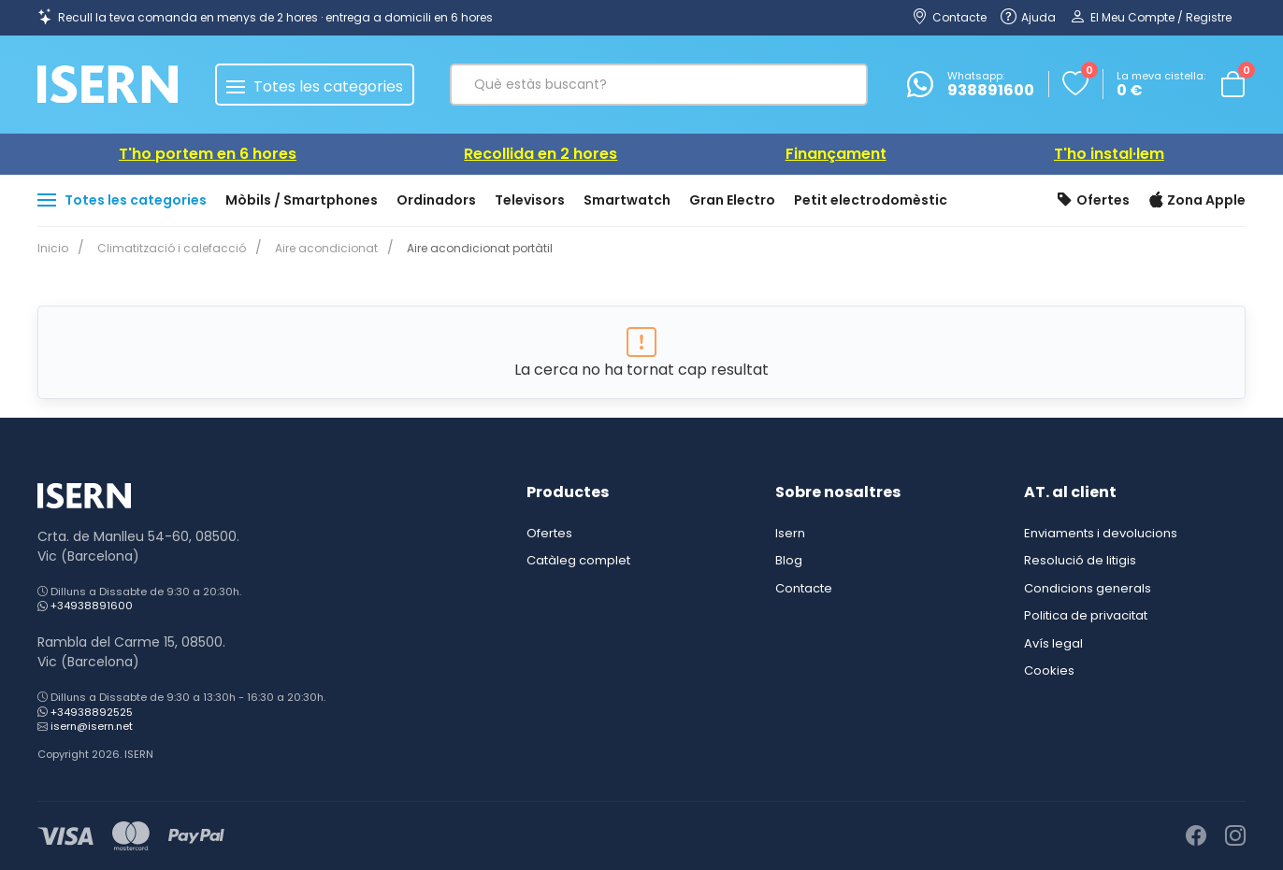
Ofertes (1093, 201)
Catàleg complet (578, 560)
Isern (790, 533)
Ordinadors (436, 200)
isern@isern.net (91, 726)
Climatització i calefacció (168, 248)
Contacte (803, 588)
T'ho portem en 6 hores (207, 153)
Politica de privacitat (1085, 615)
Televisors (530, 200)
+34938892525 (91, 712)
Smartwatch (627, 200)
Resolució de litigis (1080, 560)
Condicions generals (1087, 588)
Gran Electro (732, 200)
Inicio (52, 248)
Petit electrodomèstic (870, 200)
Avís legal (1053, 643)
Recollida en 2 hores (540, 153)
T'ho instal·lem (1109, 153)
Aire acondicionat (318, 248)
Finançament (836, 153)
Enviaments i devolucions (1100, 533)
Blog (788, 560)
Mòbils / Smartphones (301, 200)
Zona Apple (1197, 201)
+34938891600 (91, 605)
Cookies (1049, 670)
